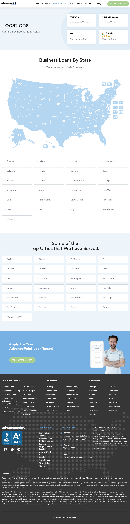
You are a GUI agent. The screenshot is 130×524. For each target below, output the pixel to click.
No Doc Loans (28, 387)
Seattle (74, 307)
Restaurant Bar (72, 395)
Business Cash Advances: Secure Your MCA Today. (9, 401)
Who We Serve (61, 3)
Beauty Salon (51, 410)
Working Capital (29, 391)
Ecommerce (71, 398)
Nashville (107, 288)
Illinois (105, 171)
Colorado (75, 161)
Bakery (69, 410)
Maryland (43, 181)
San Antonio (76, 298)
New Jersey (76, 190)
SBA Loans (27, 395)
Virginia (74, 210)
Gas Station (50, 395)
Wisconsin (11, 219)
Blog (99, 4)
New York (107, 190)
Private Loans (28, 402)
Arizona (10, 161)
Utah (41, 210)
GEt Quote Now (22, 360)
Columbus (75, 269)
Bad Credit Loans (9, 395)
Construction (51, 391)
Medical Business (73, 406)
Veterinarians (51, 402)
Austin (10, 259)
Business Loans (44, 3)
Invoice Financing (30, 398)
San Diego (107, 298)
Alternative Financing (11, 412)
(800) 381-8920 (69, 448)
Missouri (42, 190)
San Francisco (13, 307)
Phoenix (42, 298)
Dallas (91, 406)
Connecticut (108, 161)
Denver (106, 269)
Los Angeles (44, 288)
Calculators (76, 3)
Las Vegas (11, 288)
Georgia (74, 171)
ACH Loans (27, 414)
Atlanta (42, 259)
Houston (43, 278)
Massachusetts (77, 181)
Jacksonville (108, 278)
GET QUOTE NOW (118, 4)
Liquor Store (51, 398)
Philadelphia (12, 298)
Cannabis (70, 402)
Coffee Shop (71, 391)
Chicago (42, 269)
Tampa (106, 307)
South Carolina (77, 200)
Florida (42, 171)
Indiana (10, 181)
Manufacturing (72, 387)
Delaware (11, 171)
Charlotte (11, 269)
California (43, 161)
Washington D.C (14, 317)
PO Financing (28, 406)
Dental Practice (52, 406)
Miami (73, 288)
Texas (9, 210)
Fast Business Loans (10, 408)
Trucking (49, 387)
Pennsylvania (45, 200)
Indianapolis (76, 278)
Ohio (9, 200)
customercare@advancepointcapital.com (77, 457)
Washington (108, 210)
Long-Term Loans (30, 410)
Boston (106, 259)
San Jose (43, 307)
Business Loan (8, 387)
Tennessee (107, 200)
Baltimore (75, 259)
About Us (90, 3)
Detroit (10, 278)
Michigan (107, 181)
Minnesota (11, 190)
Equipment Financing (11, 391)
